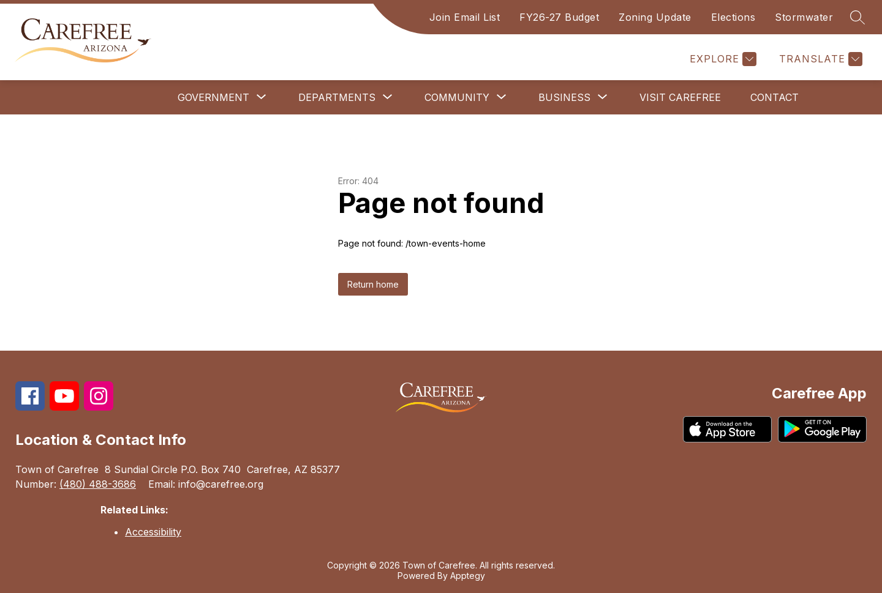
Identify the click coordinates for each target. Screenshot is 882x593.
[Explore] (721, 59)
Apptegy (467, 575)
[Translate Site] (819, 59)
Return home (373, 284)
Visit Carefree (680, 97)
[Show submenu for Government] (213, 97)
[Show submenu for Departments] (336, 97)
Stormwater (804, 17)
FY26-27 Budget (559, 17)
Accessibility (153, 532)
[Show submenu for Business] (564, 97)
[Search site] (857, 17)
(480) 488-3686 (97, 484)
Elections (733, 17)
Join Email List (464, 17)
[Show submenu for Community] (456, 97)
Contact (774, 97)
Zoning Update (655, 17)
